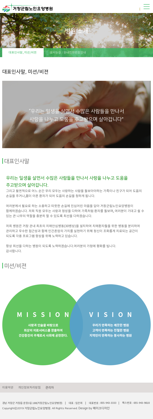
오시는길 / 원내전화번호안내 (68, 52)
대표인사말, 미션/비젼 (23, 52)
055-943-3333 (108, 403)
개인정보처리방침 (29, 387)
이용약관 (7, 387)
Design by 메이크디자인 (94, 408)
